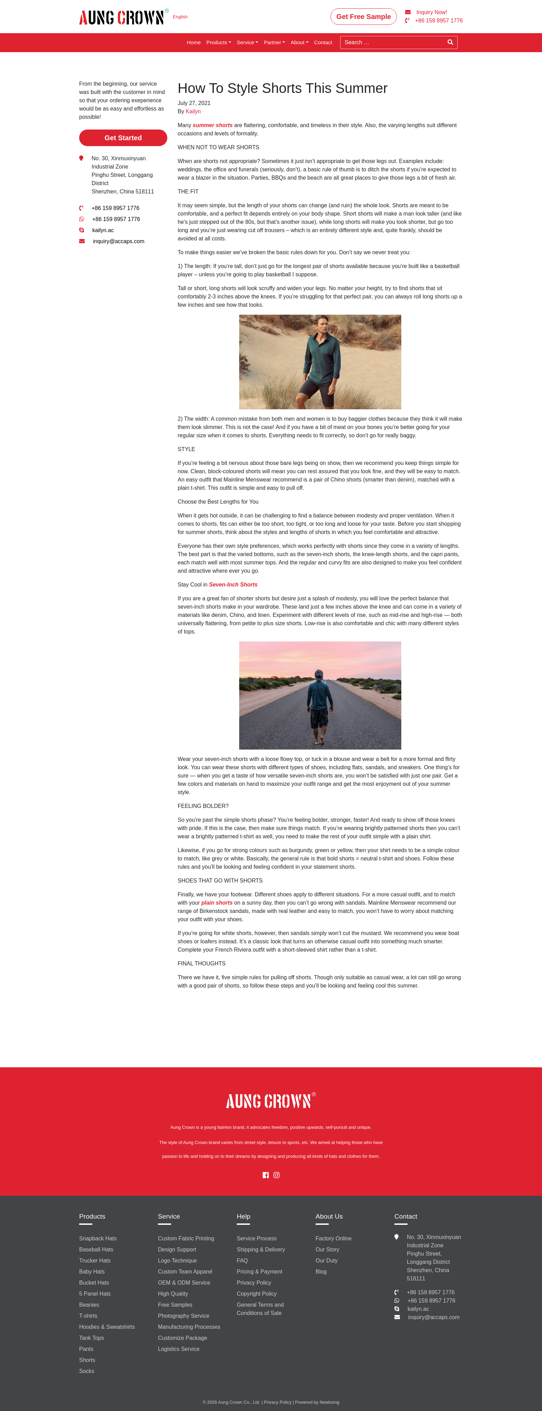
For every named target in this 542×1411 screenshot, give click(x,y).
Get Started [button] (123, 138)
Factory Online (334, 1238)
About (298, 42)
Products (216, 42)
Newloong (329, 1402)
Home (194, 42)
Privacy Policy (254, 1283)
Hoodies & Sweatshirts (107, 1327)
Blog (321, 1272)
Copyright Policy (257, 1294)
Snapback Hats (98, 1238)
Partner (272, 42)
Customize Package (182, 1338)
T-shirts (88, 1316)
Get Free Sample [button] (363, 16)
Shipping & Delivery (261, 1249)
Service (245, 42)
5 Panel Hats (95, 1294)
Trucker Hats (95, 1261)
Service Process (257, 1238)
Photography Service (183, 1316)
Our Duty (327, 1261)
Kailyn (193, 111)
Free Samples (175, 1305)
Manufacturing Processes (189, 1327)
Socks (86, 1371)
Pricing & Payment (259, 1272)
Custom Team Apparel (185, 1272)
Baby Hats (92, 1272)
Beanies (89, 1305)
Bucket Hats (94, 1283)
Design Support (177, 1249)
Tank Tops (91, 1338)
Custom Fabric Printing (186, 1238)
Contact (323, 42)
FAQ (242, 1261)
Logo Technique (177, 1261)
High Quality (173, 1294)
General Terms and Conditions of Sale (260, 1309)
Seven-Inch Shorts (233, 585)
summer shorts (213, 125)
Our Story (327, 1249)
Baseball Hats (96, 1249)
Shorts (87, 1360)
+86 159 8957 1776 (115, 208)
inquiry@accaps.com (118, 241)
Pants (86, 1349)
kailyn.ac (103, 230)
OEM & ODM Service (184, 1283)
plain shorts (217, 903)
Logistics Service (178, 1349)
